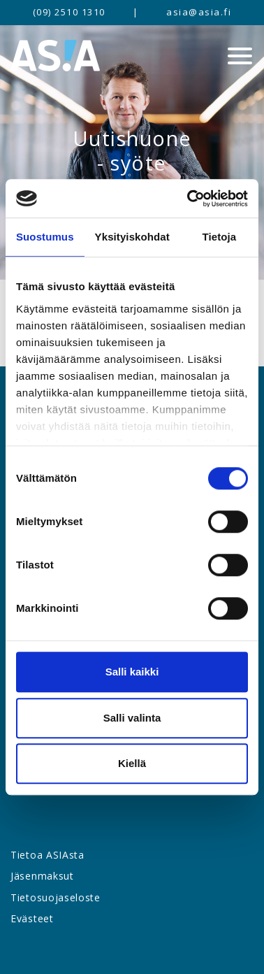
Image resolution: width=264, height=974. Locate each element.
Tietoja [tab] (220, 237)
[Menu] (240, 56)
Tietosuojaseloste (55, 897)
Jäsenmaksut (42, 875)
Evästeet (32, 918)
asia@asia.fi (198, 12)
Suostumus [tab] (45, 237)
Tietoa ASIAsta (47, 854)
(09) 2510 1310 (69, 12)
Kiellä (132, 763)
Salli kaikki (132, 672)
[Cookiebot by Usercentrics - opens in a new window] (188, 198)
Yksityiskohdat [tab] (132, 237)
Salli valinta (132, 718)
